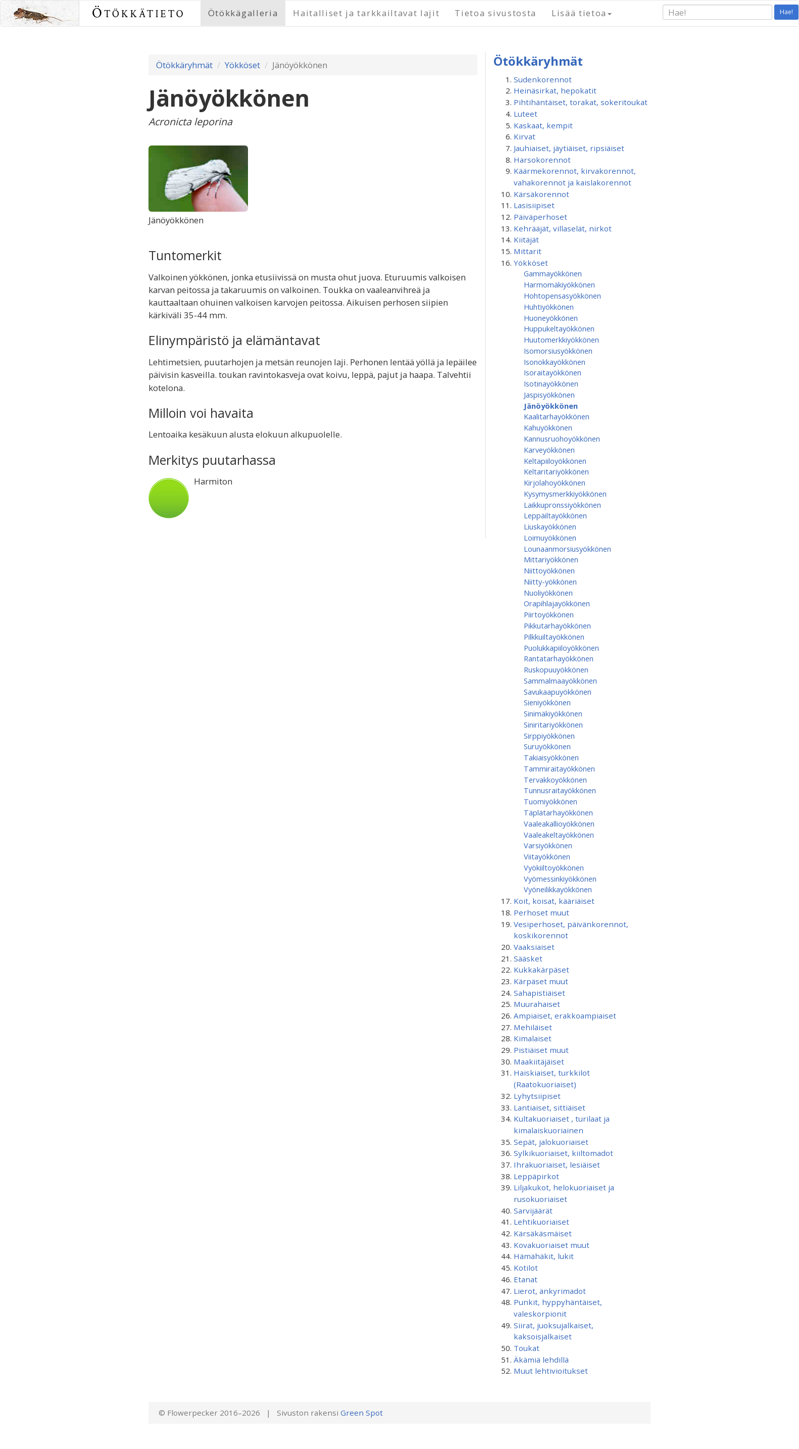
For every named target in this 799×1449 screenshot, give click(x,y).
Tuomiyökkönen (550, 801)
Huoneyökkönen (551, 318)
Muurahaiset (537, 1004)
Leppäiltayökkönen (555, 515)
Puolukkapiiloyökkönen (561, 648)
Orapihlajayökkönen (557, 603)
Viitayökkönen (547, 856)
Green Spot (361, 1413)
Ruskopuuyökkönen (556, 669)
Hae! (786, 12)
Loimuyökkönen (550, 538)
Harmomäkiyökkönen (559, 284)
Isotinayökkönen (551, 383)
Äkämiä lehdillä (541, 1360)
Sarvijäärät (533, 1210)
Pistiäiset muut (541, 1050)
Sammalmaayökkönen (560, 680)
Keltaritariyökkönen (556, 471)
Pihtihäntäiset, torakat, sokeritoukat (580, 102)
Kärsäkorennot (541, 194)
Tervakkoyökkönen (555, 780)
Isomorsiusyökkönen (558, 351)
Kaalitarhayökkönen (556, 416)
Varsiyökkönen (548, 845)
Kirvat (524, 136)
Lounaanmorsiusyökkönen (567, 549)
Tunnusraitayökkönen (560, 790)
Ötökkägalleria (243, 13)
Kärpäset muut (541, 981)
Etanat (525, 1279)
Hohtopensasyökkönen (562, 296)
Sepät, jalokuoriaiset (551, 1142)
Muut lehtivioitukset (551, 1371)
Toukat (526, 1348)
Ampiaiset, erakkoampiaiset (565, 1015)
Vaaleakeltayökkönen (559, 835)
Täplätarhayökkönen (558, 812)
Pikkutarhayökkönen (557, 625)
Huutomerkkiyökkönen (561, 339)
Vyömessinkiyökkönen (560, 879)
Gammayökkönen (553, 273)
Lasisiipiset (534, 205)
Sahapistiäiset (539, 993)
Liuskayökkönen (550, 526)
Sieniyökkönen (547, 702)
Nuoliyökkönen (548, 593)
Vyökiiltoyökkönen (554, 867)
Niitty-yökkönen (550, 581)
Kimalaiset (533, 1038)
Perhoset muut (541, 912)
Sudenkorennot (543, 79)
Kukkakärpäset (541, 969)
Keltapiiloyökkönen (555, 461)
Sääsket (528, 958)
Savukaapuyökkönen (557, 692)
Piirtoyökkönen (549, 614)
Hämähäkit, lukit (544, 1256)
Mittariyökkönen (551, 559)
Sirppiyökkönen (549, 736)
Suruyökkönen (547, 746)
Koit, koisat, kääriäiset (554, 901)
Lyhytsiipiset (537, 1096)
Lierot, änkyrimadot (550, 1291)
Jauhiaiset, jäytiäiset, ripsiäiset (569, 148)
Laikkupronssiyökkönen (562, 505)
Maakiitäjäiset (539, 1061)
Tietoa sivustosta (495, 13)
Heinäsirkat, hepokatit (555, 90)
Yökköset (242, 65)
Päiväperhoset (540, 217)
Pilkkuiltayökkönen (554, 637)
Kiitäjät (526, 239)
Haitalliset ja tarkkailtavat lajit (366, 13)
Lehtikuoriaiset (541, 1222)
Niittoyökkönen (549, 570)
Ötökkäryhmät (184, 65)
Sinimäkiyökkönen (553, 713)
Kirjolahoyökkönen (554, 482)
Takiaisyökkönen (551, 757)
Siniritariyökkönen (553, 724)
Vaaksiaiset (534, 947)
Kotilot (526, 1268)
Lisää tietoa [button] (582, 13)
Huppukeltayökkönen (559, 328)
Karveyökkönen (549, 450)
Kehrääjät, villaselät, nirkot (563, 228)
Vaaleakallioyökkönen (559, 823)
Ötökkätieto (138, 13)
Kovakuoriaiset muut (551, 1245)
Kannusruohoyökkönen (562, 438)
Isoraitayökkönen (552, 372)
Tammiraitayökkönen (559, 768)
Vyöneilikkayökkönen (558, 889)
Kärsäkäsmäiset (543, 1233)
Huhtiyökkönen (549, 307)
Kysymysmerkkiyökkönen (565, 494)
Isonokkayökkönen (554, 362)
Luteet (525, 114)
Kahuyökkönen (548, 427)
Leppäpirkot (536, 1176)
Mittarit (527, 251)
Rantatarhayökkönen (558, 658)
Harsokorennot (542, 160)
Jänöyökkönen (551, 406)
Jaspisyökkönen (549, 395)
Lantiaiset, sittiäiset (549, 1107)
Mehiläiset (533, 1027)
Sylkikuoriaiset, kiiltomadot (563, 1153)
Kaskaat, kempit (543, 125)
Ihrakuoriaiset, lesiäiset (557, 1165)
